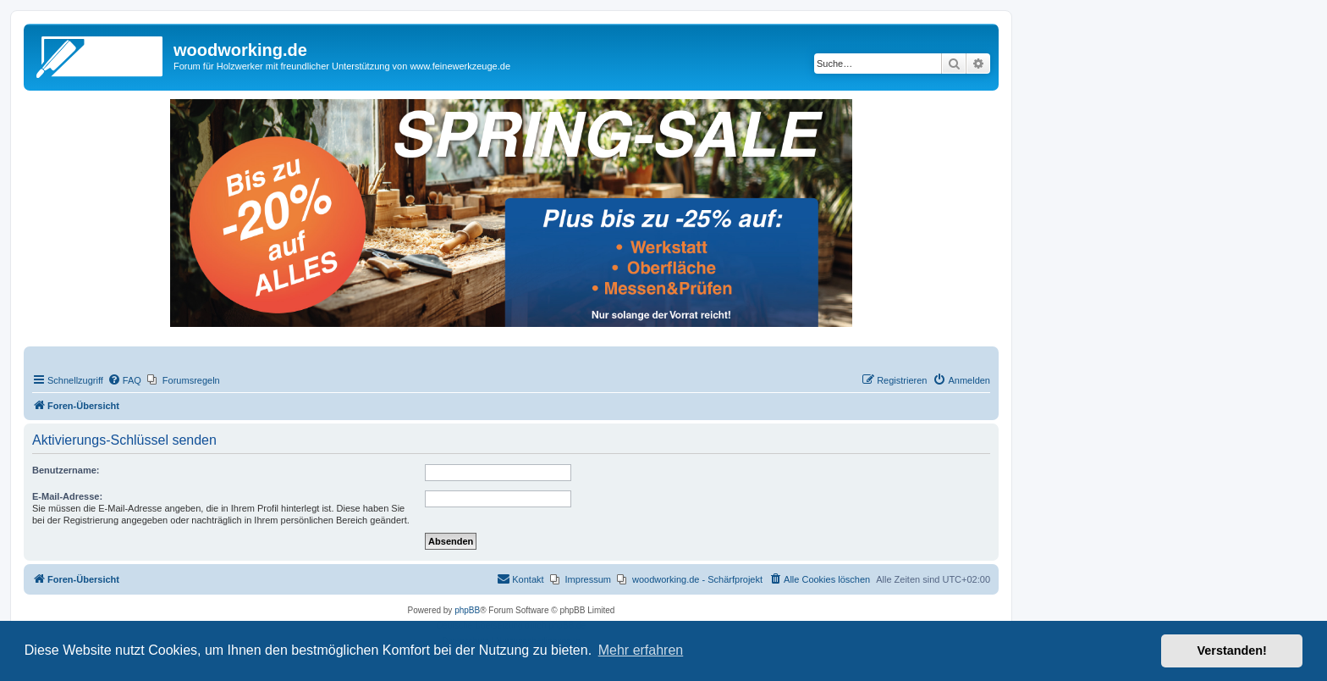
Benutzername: (65, 470)
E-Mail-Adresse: (67, 496)
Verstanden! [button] (1232, 650)
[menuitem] (124, 380)
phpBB (467, 610)
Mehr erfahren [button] (641, 650)
